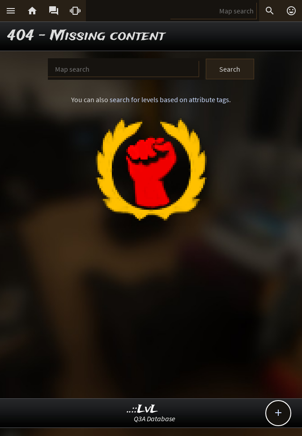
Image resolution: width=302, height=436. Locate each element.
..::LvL (142, 409)
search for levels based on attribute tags (169, 99)
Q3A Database (154, 418)
